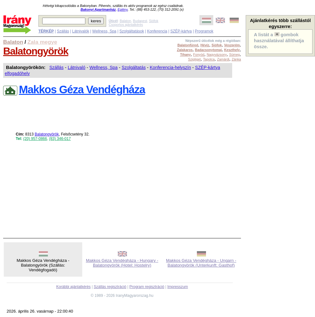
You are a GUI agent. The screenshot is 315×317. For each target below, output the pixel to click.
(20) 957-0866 (35, 138)
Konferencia (157, 31)
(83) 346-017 (60, 138)
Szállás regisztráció (110, 287)
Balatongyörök (35, 51)
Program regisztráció (146, 287)
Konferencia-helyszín (170, 67)
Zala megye (42, 42)
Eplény (122, 9)
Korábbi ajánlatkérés (73, 287)
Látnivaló (76, 67)
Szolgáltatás (134, 67)
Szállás (63, 31)
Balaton (125, 21)
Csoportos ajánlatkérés (126, 24)
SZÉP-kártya (181, 31)
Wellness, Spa (104, 31)
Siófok (153, 21)
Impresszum (177, 287)
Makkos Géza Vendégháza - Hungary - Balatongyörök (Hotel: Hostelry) (122, 263)
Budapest (140, 21)
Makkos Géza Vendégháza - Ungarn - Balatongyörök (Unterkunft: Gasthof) (201, 263)
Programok (204, 31)
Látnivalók (80, 31)
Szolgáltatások (131, 31)
